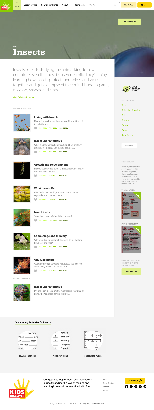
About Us (106, 386)
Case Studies (108, 383)
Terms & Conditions (98, 404)
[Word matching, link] (60, 354)
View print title (131, 272)
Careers (106, 390)
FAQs (105, 379)
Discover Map (30, 5)
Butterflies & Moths (131, 110)
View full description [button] (23, 97)
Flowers (125, 125)
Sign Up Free (128, 5)
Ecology (125, 120)
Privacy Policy (86, 404)
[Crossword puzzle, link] (93, 354)
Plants (124, 130)
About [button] (66, 5)
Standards (80, 5)
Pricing (92, 5)
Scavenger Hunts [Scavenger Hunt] (49, 5)
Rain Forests (127, 135)
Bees (124, 105)
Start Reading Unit (129, 21)
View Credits (129, 145)
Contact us (135, 380)
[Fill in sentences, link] (27, 354)
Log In (144, 5)
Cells (124, 115)
